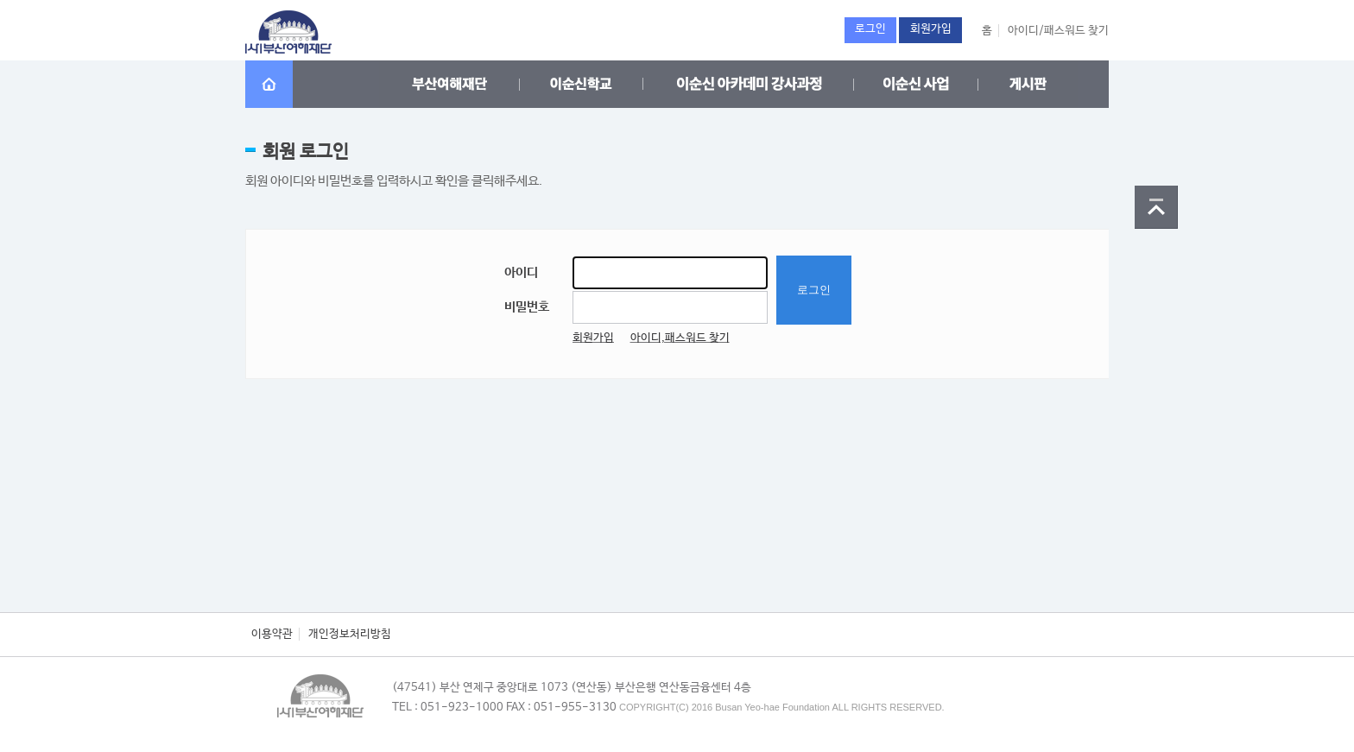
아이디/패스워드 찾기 (1058, 30)
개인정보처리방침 (349, 634)
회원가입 (593, 338)
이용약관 (272, 634)
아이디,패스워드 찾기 (680, 338)
